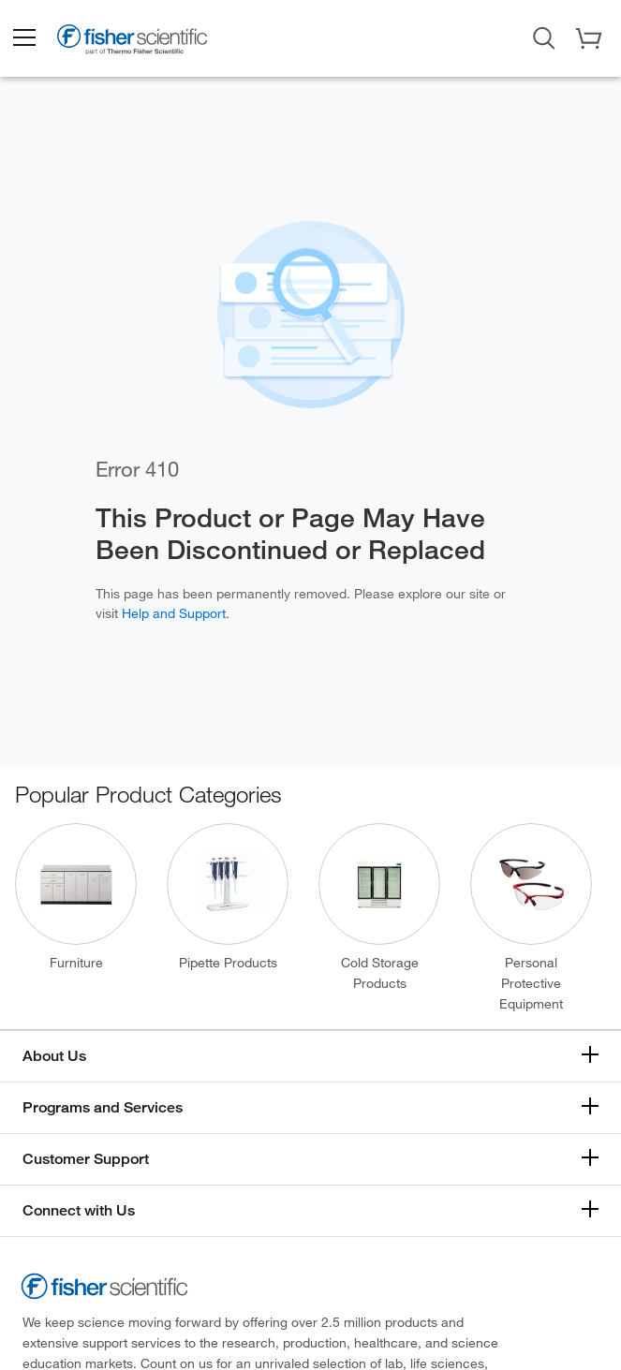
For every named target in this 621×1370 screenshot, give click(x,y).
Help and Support (174, 613)
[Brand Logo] (132, 43)
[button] (23, 38)
